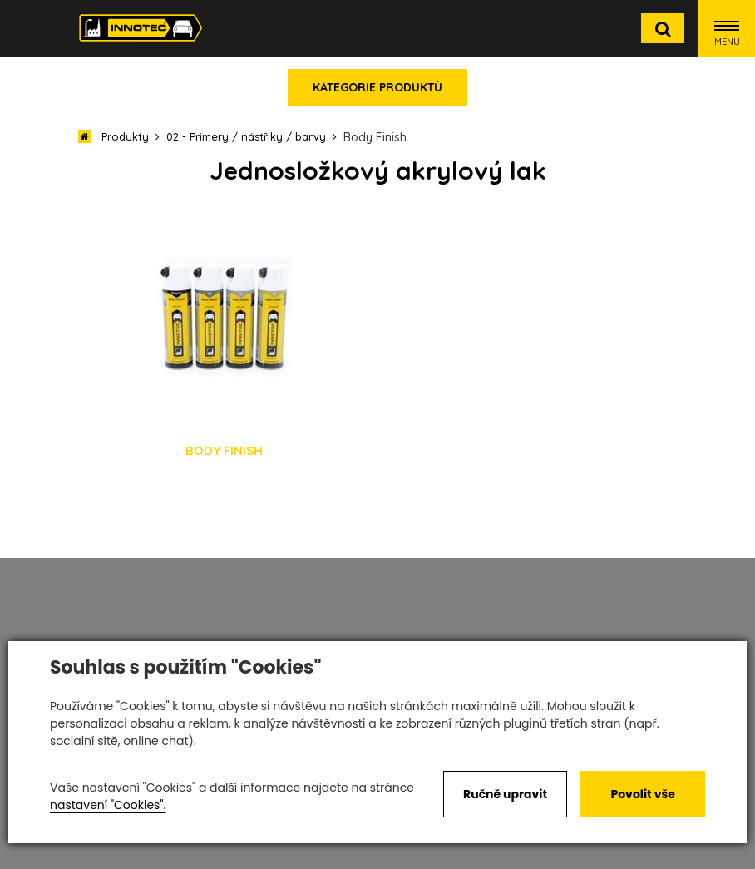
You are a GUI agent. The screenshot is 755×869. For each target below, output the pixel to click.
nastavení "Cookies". (107, 805)
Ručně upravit (505, 794)
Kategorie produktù (377, 87)
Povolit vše (642, 794)
